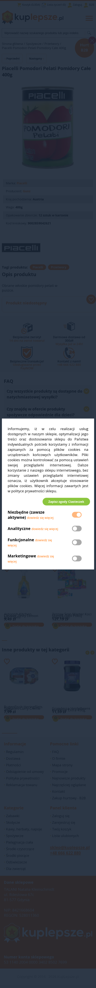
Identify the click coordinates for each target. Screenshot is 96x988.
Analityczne (20, 530)
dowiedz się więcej (40, 519)
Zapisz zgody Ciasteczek (65, 501)
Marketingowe (22, 557)
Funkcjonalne (21, 541)
